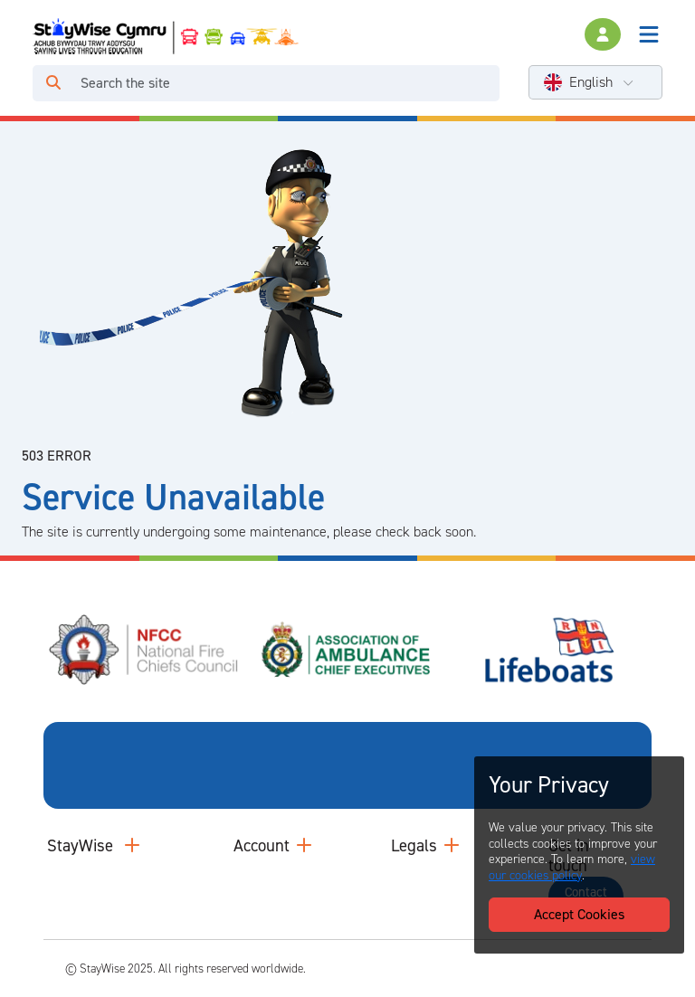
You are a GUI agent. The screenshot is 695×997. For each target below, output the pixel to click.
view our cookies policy (572, 867)
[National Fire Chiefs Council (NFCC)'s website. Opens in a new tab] (144, 648)
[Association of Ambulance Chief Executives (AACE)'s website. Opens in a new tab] (347, 648)
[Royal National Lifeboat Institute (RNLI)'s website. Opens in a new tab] (550, 648)
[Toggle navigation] (648, 34)
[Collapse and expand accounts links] (304, 844)
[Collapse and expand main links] (132, 844)
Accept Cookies (579, 914)
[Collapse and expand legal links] (451, 844)
